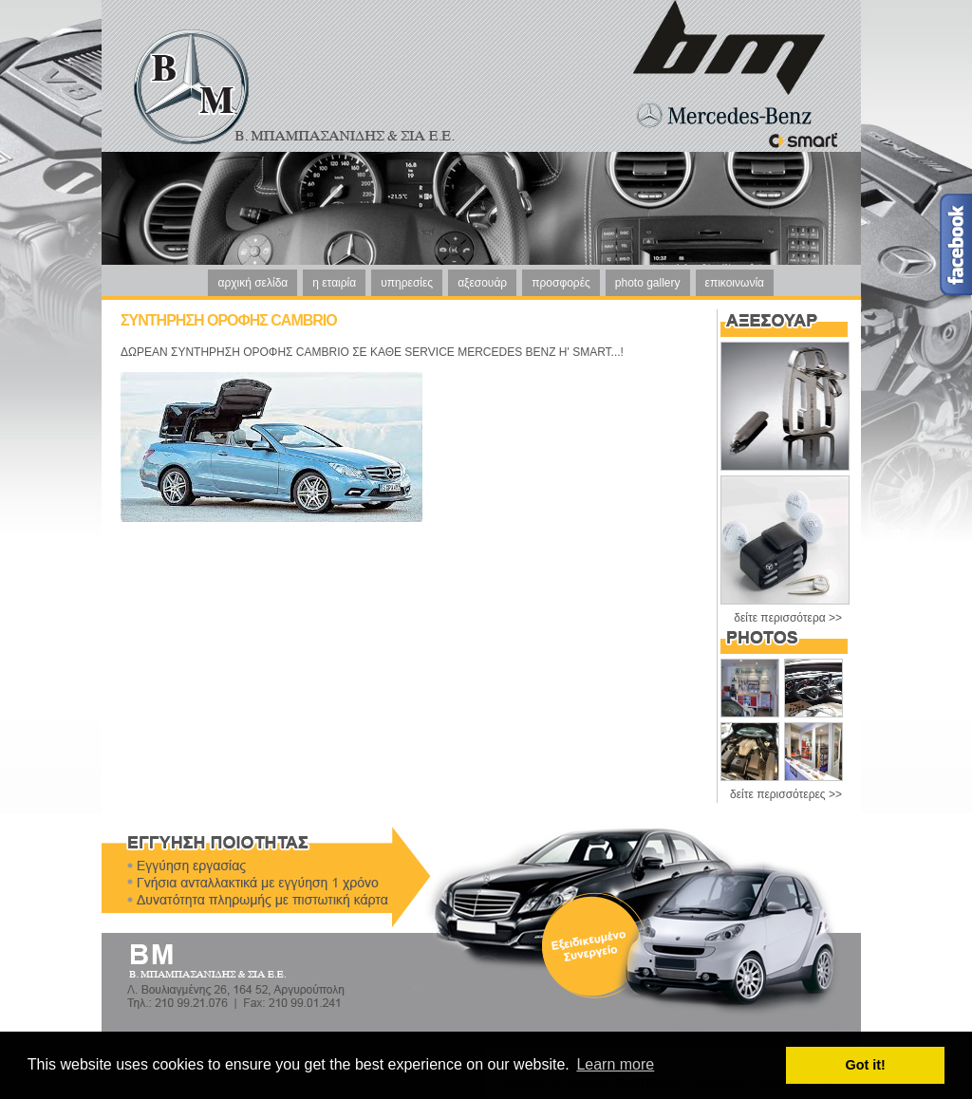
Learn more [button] (615, 1064)
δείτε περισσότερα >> (788, 617)
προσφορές (561, 282)
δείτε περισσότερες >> (786, 794)
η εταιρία (334, 282)
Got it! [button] (866, 1064)
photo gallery (648, 282)
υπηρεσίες (407, 282)
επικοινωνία (734, 282)
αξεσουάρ (482, 282)
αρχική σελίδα (252, 282)
